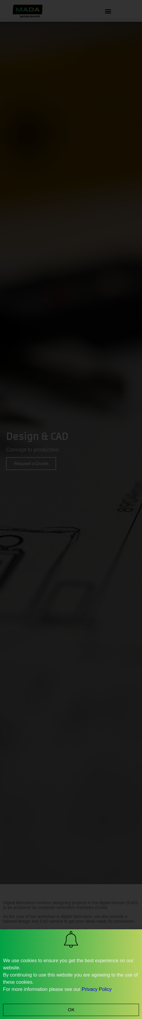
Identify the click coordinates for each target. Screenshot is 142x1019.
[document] (71, 509)
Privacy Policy (96, 989)
